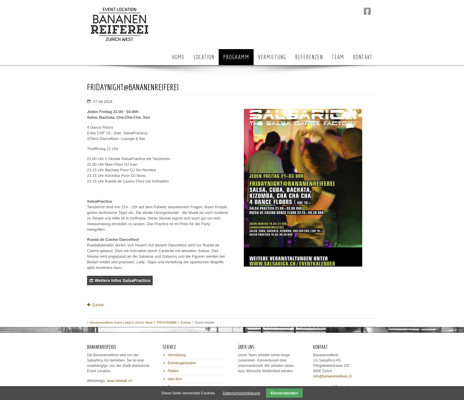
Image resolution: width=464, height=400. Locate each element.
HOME (178, 57)
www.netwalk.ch (119, 381)
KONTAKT (363, 57)
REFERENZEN (309, 57)
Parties (173, 371)
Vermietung (177, 355)
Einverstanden (284, 393)
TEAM (338, 57)
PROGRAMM (236, 57)
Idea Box (175, 379)
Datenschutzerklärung (241, 393)
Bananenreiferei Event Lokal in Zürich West (121, 322)
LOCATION (204, 57)
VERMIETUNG (272, 57)
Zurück (98, 305)
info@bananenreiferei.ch (332, 376)
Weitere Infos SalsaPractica (122, 280)
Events (186, 322)
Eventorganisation (182, 363)
